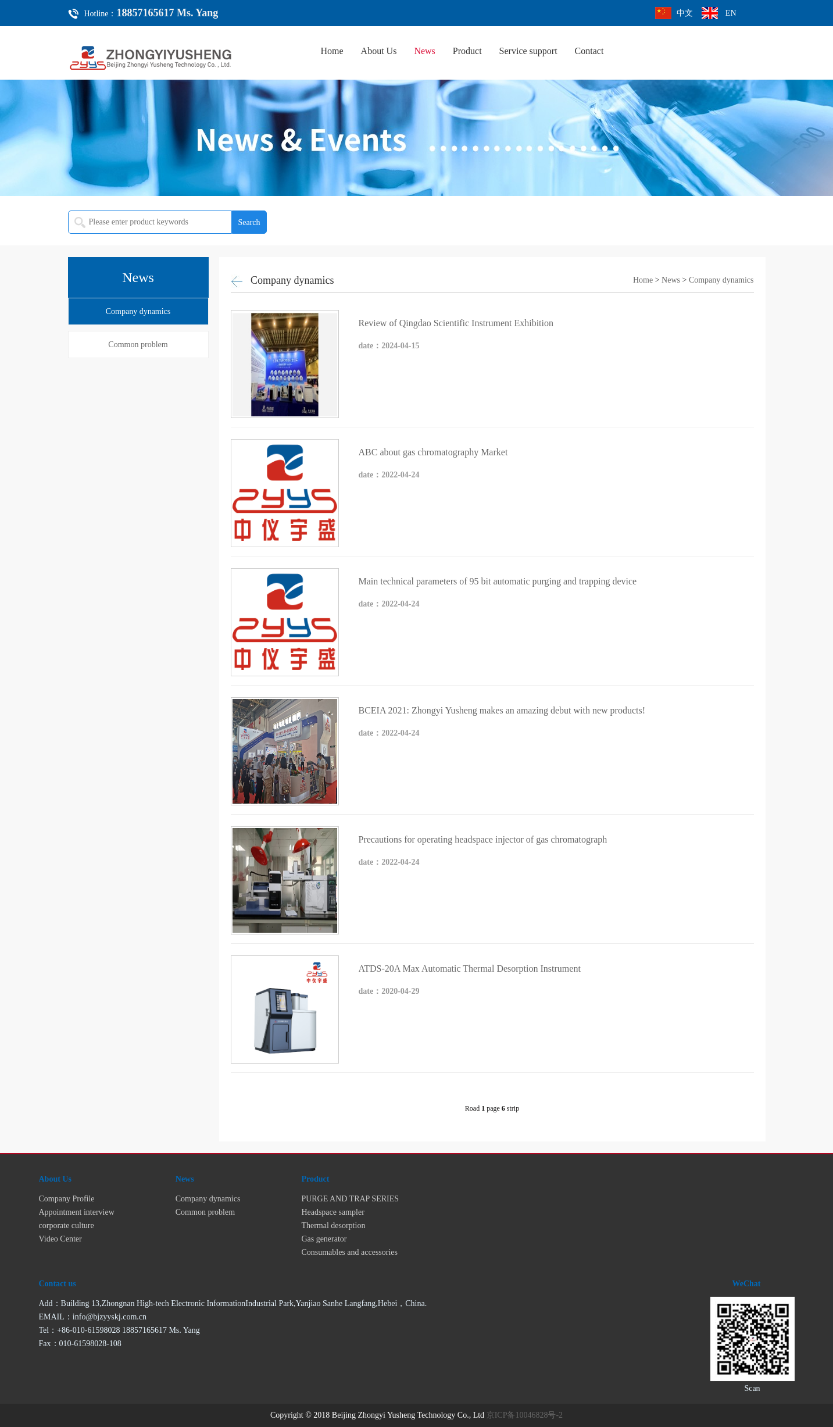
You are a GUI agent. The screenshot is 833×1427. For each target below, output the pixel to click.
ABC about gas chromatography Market (433, 452)
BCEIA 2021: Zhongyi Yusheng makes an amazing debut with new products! (502, 710)
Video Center (60, 1239)
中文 (685, 13)
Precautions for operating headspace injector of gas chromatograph (483, 839)
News (424, 51)
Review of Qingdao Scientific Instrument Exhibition (456, 323)
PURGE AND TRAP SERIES (350, 1198)
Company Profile (67, 1198)
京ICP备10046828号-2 (525, 1415)
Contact (589, 51)
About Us (379, 51)
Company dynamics (138, 311)
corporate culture (66, 1225)
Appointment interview (77, 1212)
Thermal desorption (333, 1225)
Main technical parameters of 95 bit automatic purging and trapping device (498, 581)
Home (332, 51)
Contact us (57, 1283)
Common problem (137, 344)
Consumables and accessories (349, 1252)
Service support (528, 51)
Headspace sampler (332, 1212)
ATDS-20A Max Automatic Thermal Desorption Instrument (470, 968)
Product (467, 51)
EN (731, 13)
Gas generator (323, 1239)
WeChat (746, 1283)
